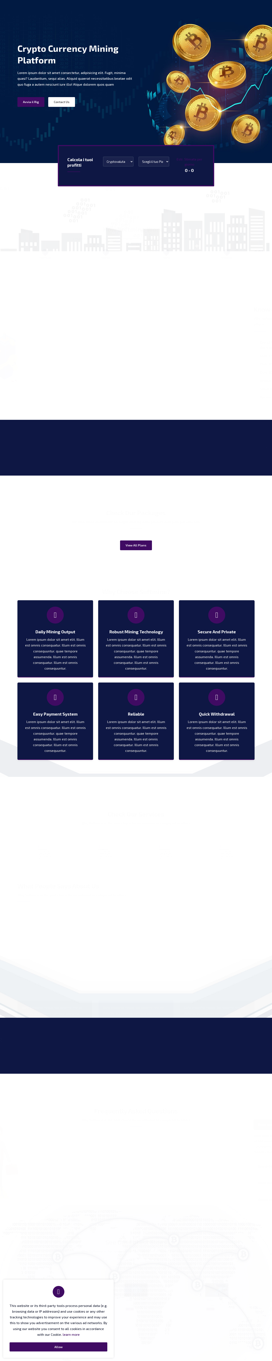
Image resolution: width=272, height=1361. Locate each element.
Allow (58, 1347)
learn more (71, 1334)
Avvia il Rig (31, 102)
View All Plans (136, 545)
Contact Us (61, 102)
